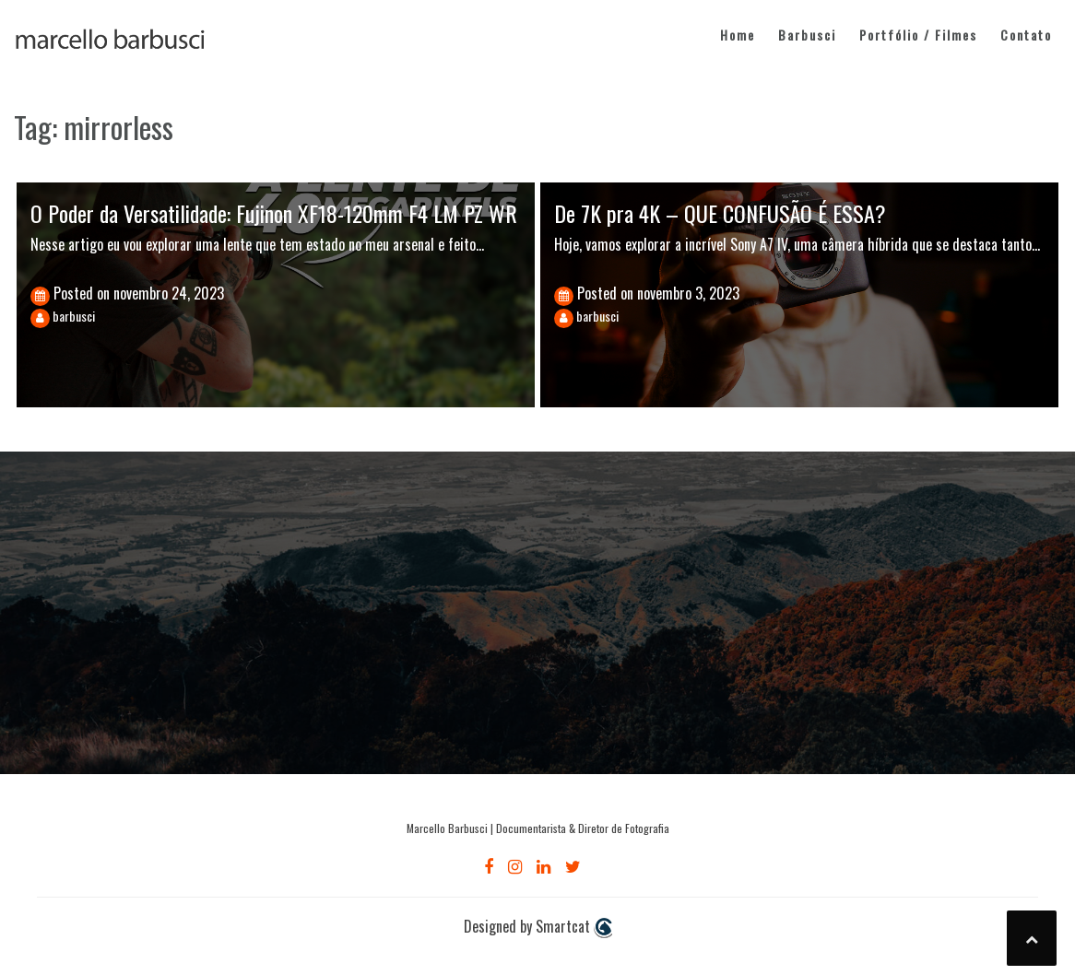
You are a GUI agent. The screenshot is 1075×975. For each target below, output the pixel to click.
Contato (1026, 34)
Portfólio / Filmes (918, 34)
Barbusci (807, 34)
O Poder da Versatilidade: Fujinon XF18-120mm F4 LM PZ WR (273, 212)
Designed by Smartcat (538, 927)
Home (737, 34)
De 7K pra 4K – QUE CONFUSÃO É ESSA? (720, 212)
